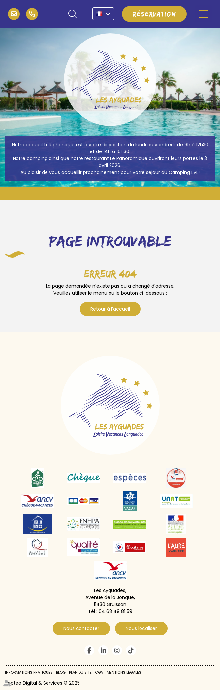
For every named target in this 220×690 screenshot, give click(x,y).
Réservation (154, 14)
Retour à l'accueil (110, 309)
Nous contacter (81, 628)
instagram (117, 650)
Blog (61, 672)
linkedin (103, 650)
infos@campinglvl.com (14, 14)
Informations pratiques (29, 672)
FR (103, 13)
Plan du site (80, 672)
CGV (99, 672)
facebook (89, 650)
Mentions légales (124, 672)
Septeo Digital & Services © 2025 (42, 683)
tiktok (131, 650)
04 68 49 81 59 (32, 14)
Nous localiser (141, 628)
